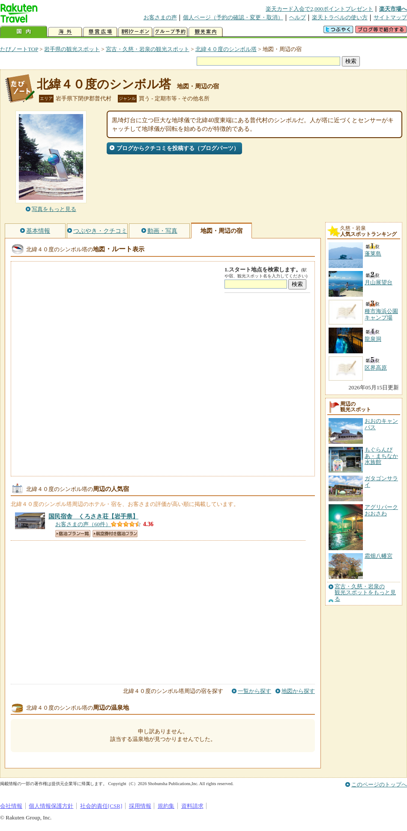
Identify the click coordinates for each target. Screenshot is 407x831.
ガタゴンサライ (381, 481)
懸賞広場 (100, 32)
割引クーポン (135, 32)
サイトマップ (390, 17)
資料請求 (192, 806)
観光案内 (206, 32)
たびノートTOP (19, 49)
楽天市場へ (393, 9)
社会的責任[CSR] (101, 806)
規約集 (166, 806)
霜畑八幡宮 (378, 556)
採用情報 (140, 806)
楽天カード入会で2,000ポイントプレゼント (319, 9)
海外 (65, 32)
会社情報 (11, 806)
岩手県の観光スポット (72, 49)
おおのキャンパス (381, 424)
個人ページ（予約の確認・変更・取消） (233, 17)
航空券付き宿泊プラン (115, 533)
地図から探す (298, 691)
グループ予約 (170, 32)
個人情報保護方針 (51, 806)
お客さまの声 (160, 17)
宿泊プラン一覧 (72, 533)
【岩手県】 (93, 516)
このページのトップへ (379, 784)
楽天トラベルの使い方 (340, 17)
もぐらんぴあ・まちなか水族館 (381, 455)
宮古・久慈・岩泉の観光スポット (147, 49)
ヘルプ (297, 17)
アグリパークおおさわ (381, 510)
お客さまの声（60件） (83, 524)
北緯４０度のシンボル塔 (226, 49)
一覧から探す (254, 691)
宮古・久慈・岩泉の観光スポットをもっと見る (365, 593)
